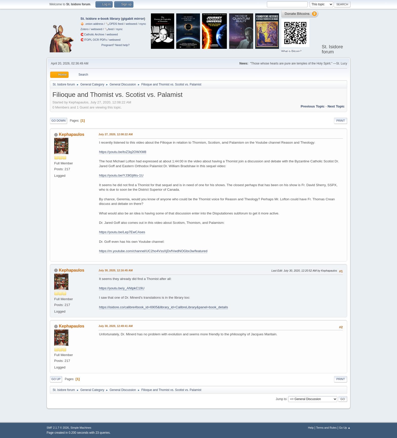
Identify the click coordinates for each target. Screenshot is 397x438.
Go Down (58, 120)
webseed (131, 23)
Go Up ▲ (344, 427)
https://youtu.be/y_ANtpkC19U (121, 288)
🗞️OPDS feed (114, 23)
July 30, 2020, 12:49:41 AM (115, 325)
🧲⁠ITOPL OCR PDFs (94, 39)
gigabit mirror (133, 18)
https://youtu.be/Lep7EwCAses (122, 232)
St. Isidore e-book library (100, 18)
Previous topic (313, 106)
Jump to (281, 399)
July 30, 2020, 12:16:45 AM (115, 270)
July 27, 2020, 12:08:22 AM (115, 134)
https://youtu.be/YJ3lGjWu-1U (121, 175)
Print (340, 120)
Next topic (336, 106)
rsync (142, 23)
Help (311, 427)
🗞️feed (109, 29)
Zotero (85, 29)
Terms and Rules (326, 427)
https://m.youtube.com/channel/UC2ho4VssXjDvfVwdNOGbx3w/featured (153, 251)
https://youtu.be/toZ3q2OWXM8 (122, 152)
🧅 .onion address (92, 23)
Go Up (56, 379)
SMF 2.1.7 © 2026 (58, 427)
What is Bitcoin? (291, 51)
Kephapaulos (71, 134)
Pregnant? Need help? (115, 45)
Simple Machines (80, 427)
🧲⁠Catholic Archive (92, 34)
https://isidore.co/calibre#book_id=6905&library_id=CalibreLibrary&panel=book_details (163, 307)
